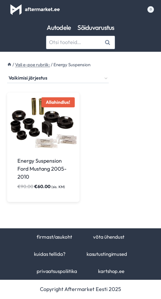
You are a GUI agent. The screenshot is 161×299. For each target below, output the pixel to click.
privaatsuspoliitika (57, 271)
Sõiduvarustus (95, 27)
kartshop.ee (111, 271)
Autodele (59, 27)
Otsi (108, 42)
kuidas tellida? (49, 254)
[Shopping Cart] (147, 9)
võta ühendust (108, 237)
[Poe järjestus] (58, 78)
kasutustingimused (107, 254)
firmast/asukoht (54, 237)
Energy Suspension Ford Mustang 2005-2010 (41, 168)
